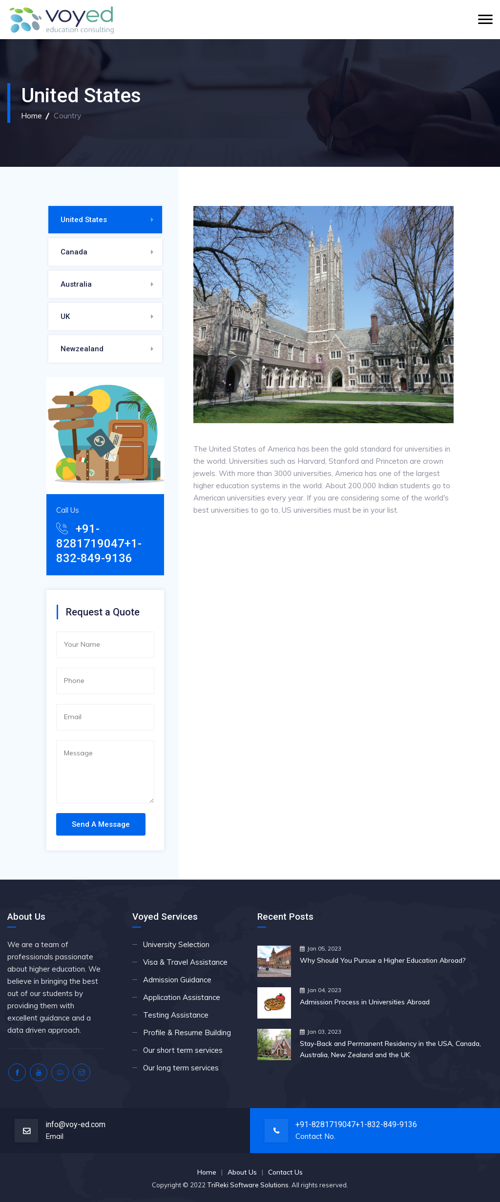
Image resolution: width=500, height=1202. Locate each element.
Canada (74, 252)
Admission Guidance (177, 979)
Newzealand (82, 348)
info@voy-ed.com (75, 1124)
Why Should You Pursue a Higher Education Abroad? (383, 960)
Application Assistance (181, 997)
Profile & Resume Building (187, 1032)
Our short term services (183, 1050)
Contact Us (285, 1172)
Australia (76, 284)
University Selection (176, 944)
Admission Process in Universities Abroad (365, 1002)
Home (31, 115)
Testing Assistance (175, 1015)
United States (84, 219)
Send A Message (101, 824)
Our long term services (181, 1067)
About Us (242, 1172)
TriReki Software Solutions (248, 1185)
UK (65, 316)
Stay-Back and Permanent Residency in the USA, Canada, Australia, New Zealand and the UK (390, 1049)
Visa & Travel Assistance (185, 962)
